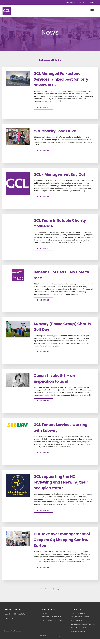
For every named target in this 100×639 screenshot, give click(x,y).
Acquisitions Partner (80, 617)
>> (57, 589)
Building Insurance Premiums (83, 624)
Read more (43, 107)
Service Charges (78, 631)
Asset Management (79, 627)
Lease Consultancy (79, 613)
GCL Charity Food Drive (55, 131)
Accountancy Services (52, 620)
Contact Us (90, 2)
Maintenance (76, 620)
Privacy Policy (56, 636)
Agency (45, 613)
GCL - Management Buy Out (59, 174)
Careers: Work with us (12, 631)
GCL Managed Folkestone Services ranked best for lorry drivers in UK (61, 79)
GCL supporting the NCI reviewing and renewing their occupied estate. (61, 482)
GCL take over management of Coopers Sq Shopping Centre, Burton (62, 539)
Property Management (51, 617)
